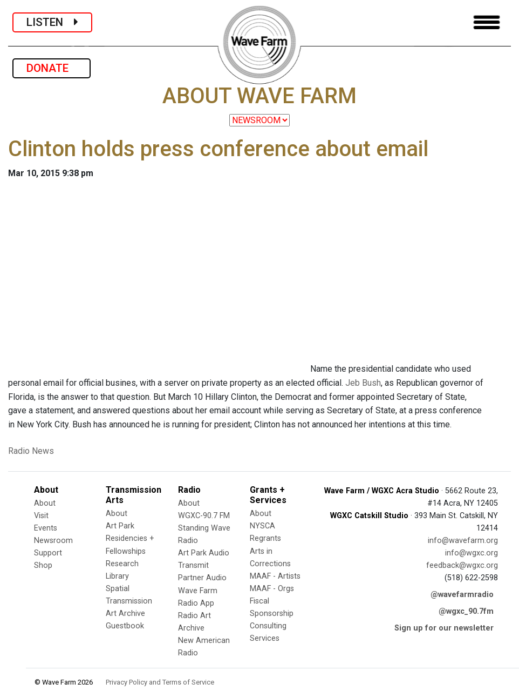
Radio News (31, 451)
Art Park (120, 526)
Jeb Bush (363, 383)
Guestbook (125, 626)
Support (48, 553)
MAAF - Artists (275, 576)
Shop (43, 565)
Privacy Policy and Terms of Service (160, 682)
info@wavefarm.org (463, 540)
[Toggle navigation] (487, 22)
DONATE (51, 68)
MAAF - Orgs (272, 588)
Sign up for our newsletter (444, 628)
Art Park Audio (203, 553)
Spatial (117, 588)
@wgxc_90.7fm (466, 611)
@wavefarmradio (462, 594)
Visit (41, 515)
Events (45, 528)
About (45, 503)
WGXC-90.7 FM (204, 515)
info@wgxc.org (471, 553)
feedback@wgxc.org (462, 565)
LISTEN (52, 22)
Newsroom (53, 540)
